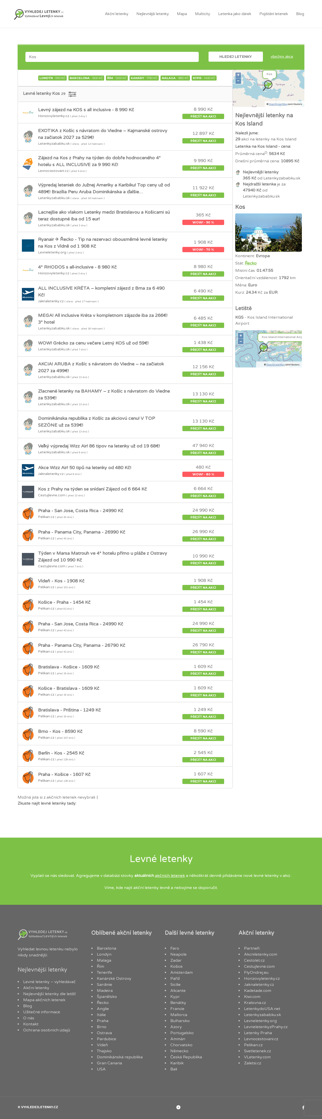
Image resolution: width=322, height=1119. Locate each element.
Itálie (101, 1014)
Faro (174, 948)
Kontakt (30, 1024)
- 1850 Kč (175, 78)
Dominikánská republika (120, 1057)
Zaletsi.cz (252, 1063)
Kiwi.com (252, 996)
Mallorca (178, 1014)
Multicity (202, 14)
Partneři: (252, 948)
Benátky (178, 1002)
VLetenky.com (257, 1057)
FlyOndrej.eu (256, 972)
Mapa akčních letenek (44, 999)
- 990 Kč (52, 78)
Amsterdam (181, 972)
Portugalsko (182, 1032)
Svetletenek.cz (257, 1051)
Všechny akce (282, 56)
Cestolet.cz (254, 960)
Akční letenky (116, 14)
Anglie (103, 1008)
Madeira (105, 990)
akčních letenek (170, 875)
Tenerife (104, 972)
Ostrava (104, 1032)
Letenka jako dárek (234, 14)
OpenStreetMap (278, 104)
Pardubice (106, 1038)
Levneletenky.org (260, 1020)
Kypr (175, 996)
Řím (100, 966)
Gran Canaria (109, 1063)
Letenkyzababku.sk (262, 1014)
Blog (300, 14)
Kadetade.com (257, 990)
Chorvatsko (181, 1045)
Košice (176, 966)
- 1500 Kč (86, 78)
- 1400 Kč (204, 78)
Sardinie (104, 984)
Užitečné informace (41, 1012)
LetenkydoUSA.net (262, 1008)
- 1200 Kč (117, 78)
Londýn (104, 954)
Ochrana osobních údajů (46, 1030)
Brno (101, 1026)
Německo (179, 1051)
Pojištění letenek (273, 14)
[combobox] (112, 57)
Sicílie (175, 984)
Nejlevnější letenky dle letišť (49, 993)
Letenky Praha (258, 1032)
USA (101, 1069)
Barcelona (106, 948)
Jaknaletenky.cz (259, 984)
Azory (176, 1026)
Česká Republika (186, 1057)
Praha (102, 1020)
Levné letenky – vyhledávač (49, 981)
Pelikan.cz (253, 1045)
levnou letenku (49, 949)
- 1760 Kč (144, 78)
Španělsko (107, 996)
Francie (177, 1008)
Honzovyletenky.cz (262, 978)
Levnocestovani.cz (261, 1038)
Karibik (177, 1063)
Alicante (178, 990)
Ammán (177, 1038)
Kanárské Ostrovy (114, 978)
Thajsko (104, 1051)
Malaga (104, 960)
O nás (28, 1018)
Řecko (251, 263)
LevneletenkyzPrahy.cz (266, 1026)
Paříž (175, 978)
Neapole (178, 954)
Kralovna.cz (255, 1002)
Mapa (182, 14)
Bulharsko (180, 1020)
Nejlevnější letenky (152, 14)
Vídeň (102, 1045)
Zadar (176, 960)
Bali (173, 1069)
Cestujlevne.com (259, 966)
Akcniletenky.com (260, 954)
